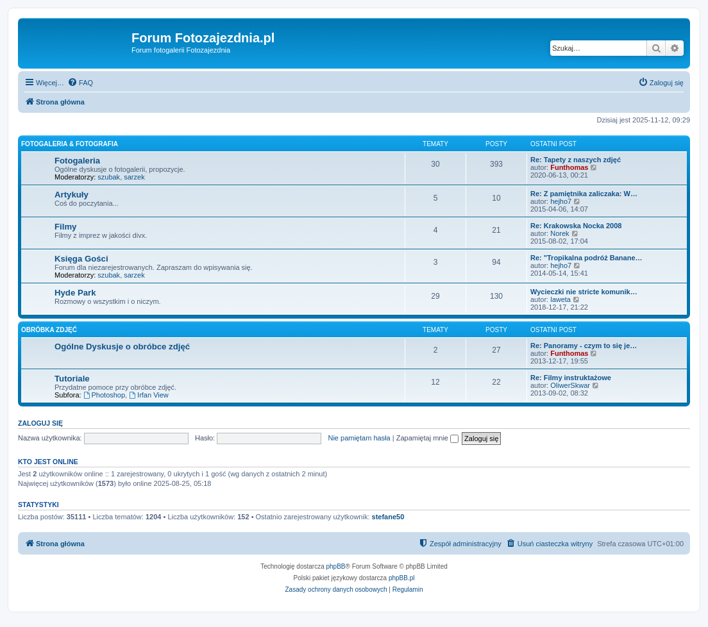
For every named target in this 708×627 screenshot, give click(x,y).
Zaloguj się (40, 423)
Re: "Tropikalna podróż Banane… (586, 258)
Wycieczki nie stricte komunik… (583, 292)
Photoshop (104, 395)
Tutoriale (72, 378)
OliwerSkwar (570, 385)
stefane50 (388, 517)
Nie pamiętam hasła (359, 438)
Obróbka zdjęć (49, 329)
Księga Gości (81, 258)
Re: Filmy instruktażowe (570, 377)
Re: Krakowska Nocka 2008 (575, 226)
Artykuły (71, 194)
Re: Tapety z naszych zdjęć (575, 159)
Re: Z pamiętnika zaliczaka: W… (583, 193)
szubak (108, 177)
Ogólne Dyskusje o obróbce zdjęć (122, 346)
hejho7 (560, 201)
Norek (559, 233)
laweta (560, 299)
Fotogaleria (77, 160)
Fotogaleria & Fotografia (69, 143)
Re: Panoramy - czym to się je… (583, 345)
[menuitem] (80, 82)
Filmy (65, 226)
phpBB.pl (402, 577)
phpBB (336, 566)
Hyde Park (75, 292)
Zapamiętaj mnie (427, 438)
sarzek (134, 177)
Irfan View (149, 395)
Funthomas (569, 167)
